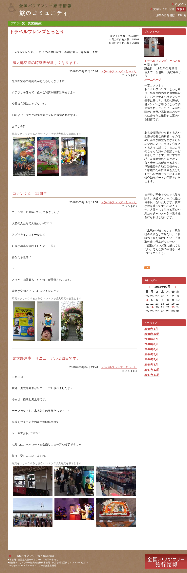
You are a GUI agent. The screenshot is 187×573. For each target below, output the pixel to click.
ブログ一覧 (18, 23)
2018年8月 (151, 339)
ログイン (180, 4)
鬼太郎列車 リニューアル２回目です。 (46, 358)
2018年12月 (151, 333)
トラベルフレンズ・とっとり (119, 71)
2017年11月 (151, 374)
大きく (181, 9)
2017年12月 (151, 369)
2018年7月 (151, 344)
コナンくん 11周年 (29, 193)
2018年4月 (151, 359)
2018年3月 (151, 364)
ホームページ (152, 79)
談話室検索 (35, 23)
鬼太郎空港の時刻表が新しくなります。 (48, 63)
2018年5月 (151, 354)
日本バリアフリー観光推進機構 (34, 556)
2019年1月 (151, 328)
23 (173, 307)
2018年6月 (151, 349)
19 (152, 307)
